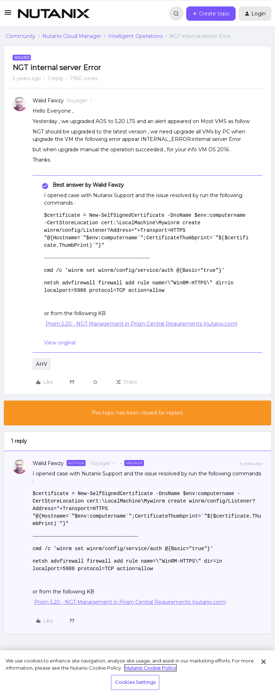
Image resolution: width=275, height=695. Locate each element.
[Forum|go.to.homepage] (54, 13)
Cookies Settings (135, 682)
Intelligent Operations (135, 36)
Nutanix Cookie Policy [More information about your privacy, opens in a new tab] (150, 668)
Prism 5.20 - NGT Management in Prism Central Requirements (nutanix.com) (141, 323)
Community (20, 36)
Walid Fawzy (48, 100)
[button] (8, 15)
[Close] (263, 662)
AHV (41, 364)
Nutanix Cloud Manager (71, 36)
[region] (137, 672)
